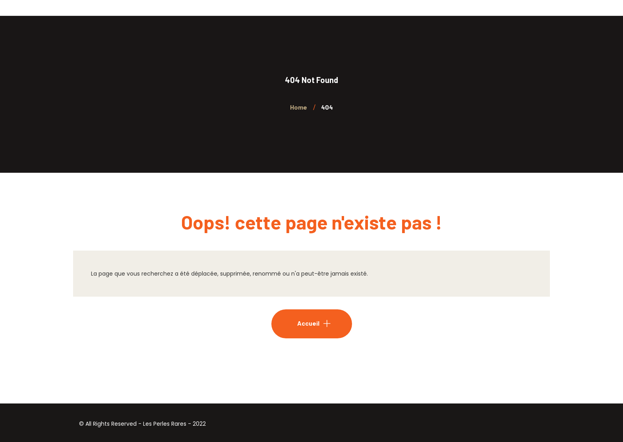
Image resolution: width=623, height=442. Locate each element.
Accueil (308, 323)
